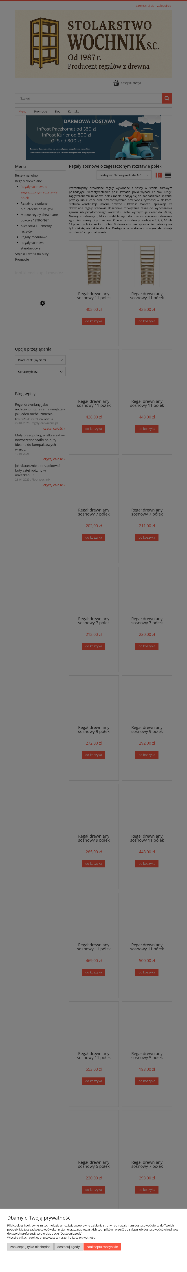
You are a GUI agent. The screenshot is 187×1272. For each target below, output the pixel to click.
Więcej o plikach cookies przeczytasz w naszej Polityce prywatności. (51, 1237)
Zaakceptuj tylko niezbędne (30, 1247)
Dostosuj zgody (68, 1247)
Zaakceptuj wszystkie (102, 1247)
